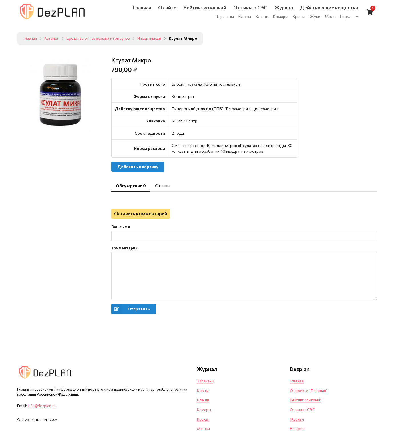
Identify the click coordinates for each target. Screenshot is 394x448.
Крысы (203, 419)
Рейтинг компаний (305, 400)
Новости (297, 428)
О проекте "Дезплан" (308, 390)
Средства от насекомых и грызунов (100, 38)
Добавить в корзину (137, 166)
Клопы (202, 390)
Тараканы (205, 381)
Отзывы (162, 185)
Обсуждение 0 (131, 185)
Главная (30, 38)
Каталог (52, 38)
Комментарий (124, 248)
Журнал (297, 419)
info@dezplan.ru (42, 405)
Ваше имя (120, 227)
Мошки (203, 428)
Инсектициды (155, 38)
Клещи (203, 400)
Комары (204, 409)
